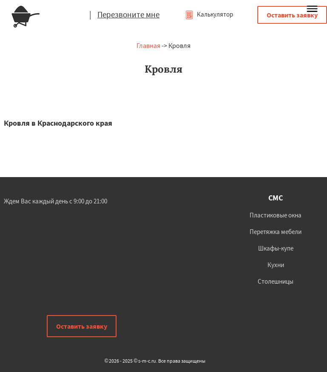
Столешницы (275, 281)
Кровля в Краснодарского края (58, 123)
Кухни (275, 265)
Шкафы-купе (275, 248)
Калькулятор (209, 14)
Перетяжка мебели (275, 232)
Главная (148, 45)
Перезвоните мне (128, 14)
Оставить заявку (292, 15)
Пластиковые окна (275, 215)
